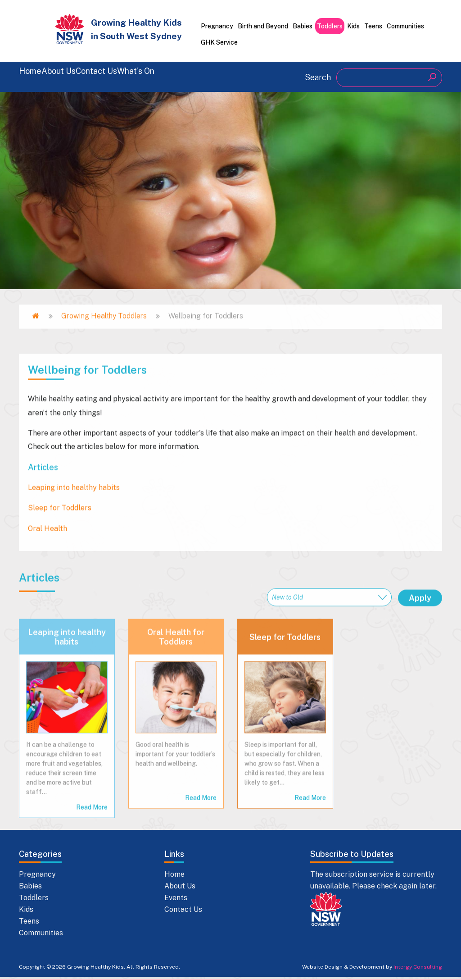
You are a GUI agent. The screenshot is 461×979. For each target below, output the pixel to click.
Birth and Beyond (263, 26)
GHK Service (219, 42)
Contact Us (149, 76)
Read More (201, 968)
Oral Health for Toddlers (175, 807)
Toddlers (330, 26)
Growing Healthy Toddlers (104, 336)
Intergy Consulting (417, 968)
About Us (85, 76)
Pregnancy (217, 26)
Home (33, 76)
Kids (353, 26)
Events (175, 899)
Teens (373, 26)
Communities (405, 26)
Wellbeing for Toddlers (87, 519)
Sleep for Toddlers (285, 807)
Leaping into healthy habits (67, 807)
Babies (302, 26)
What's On (215, 76)
